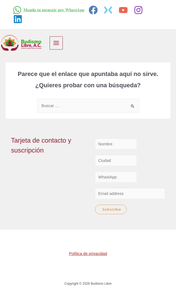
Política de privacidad (88, 253)
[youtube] (124, 10)
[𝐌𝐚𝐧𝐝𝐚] (48, 10)
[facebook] (94, 10)
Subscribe (111, 209)
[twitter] (109, 10)
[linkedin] (19, 19)
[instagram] (139, 10)
